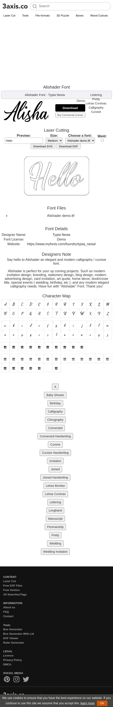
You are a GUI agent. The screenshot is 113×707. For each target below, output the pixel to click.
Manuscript (55, 518)
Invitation (55, 461)
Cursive (96, 112)
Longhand (55, 510)
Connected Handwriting (55, 436)
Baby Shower (55, 395)
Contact (8, 616)
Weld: (102, 136)
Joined (55, 469)
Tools (25, 15)
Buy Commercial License (70, 115)
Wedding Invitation (55, 551)
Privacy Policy (12, 660)
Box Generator (12, 629)
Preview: (24, 135)
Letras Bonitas (55, 485)
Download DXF (68, 146)
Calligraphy (96, 107)
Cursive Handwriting (55, 452)
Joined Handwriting (55, 477)
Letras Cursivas (96, 103)
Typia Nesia (56, 95)
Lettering (96, 95)
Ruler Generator (13, 642)
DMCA (7, 664)
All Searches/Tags (15, 594)
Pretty (96, 99)
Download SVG (43, 146)
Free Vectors (11, 590)
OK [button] (102, 703)
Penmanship (55, 527)
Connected (55, 428)
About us (9, 607)
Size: (54, 135)
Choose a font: (80, 135)
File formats (42, 15)
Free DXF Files (12, 585)
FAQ (6, 611)
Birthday (55, 403)
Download (70, 108)
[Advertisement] (56, 51)
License (8, 655)
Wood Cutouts (99, 15)
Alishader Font (35, 95)
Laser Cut (9, 15)
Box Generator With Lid (18, 633)
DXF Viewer (10, 638)
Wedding (55, 543)
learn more (88, 703)
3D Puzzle (63, 15)
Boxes (80, 15)
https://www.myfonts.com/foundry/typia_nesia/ (61, 244)
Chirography (55, 419)
